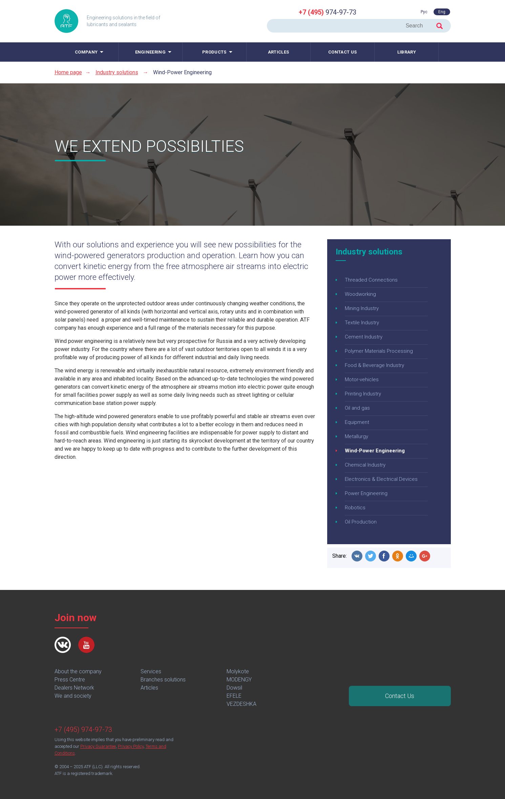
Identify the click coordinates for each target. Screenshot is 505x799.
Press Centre (70, 679)
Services (151, 671)
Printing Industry (363, 394)
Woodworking (360, 294)
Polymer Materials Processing (379, 351)
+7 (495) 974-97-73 (83, 729)
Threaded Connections (371, 280)
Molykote (238, 671)
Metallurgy (356, 436)
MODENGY (239, 679)
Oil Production (361, 522)
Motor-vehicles (362, 379)
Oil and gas (357, 408)
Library (406, 52)
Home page (68, 72)
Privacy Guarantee (98, 746)
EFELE (234, 696)
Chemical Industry (365, 465)
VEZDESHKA (241, 704)
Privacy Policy (131, 746)
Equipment (357, 422)
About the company (78, 671)
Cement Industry (363, 337)
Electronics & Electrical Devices (381, 479)
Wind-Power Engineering (375, 451)
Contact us (342, 52)
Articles (278, 52)
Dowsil (234, 687)
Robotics (355, 508)
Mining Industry (362, 308)
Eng (441, 11)
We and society (73, 696)
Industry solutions (117, 72)
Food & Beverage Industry (374, 365)
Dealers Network (74, 687)
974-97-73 (327, 12)
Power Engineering (366, 493)
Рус (424, 11)
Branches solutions (163, 679)
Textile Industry (362, 323)
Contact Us (399, 695)
